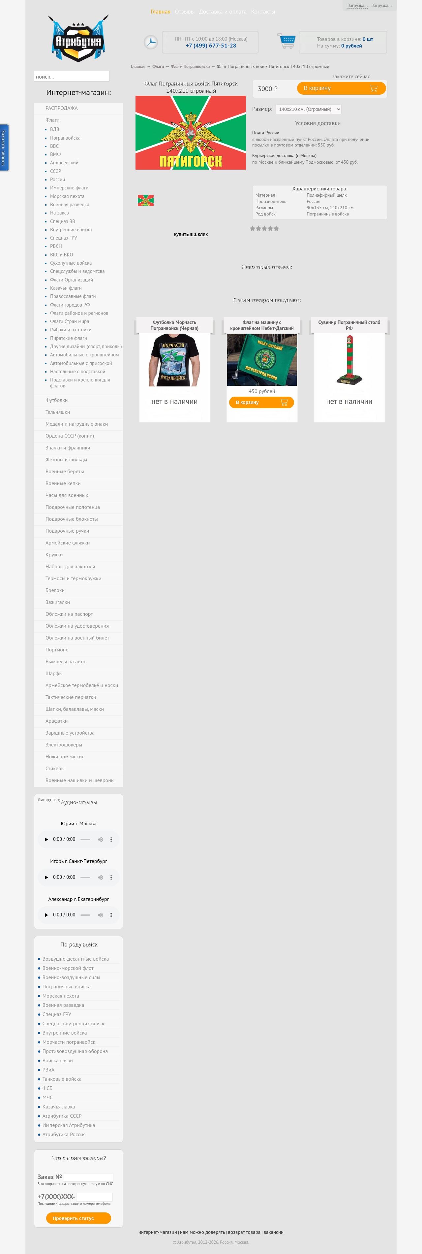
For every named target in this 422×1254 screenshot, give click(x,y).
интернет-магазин (157, 1232)
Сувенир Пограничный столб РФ (349, 325)
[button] (115, 76)
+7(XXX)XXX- (75, 1196)
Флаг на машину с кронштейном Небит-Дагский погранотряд (262, 328)
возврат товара (244, 1232)
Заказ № (75, 1176)
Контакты (263, 11)
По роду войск (78, 944)
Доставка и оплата (223, 11)
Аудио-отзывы (78, 802)
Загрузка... (357, 5)
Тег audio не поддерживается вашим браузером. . (79, 839)
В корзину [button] (317, 88)
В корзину (247, 402)
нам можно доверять (202, 1232)
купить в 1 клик (191, 234)
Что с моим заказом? (78, 1157)
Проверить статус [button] (73, 1218)
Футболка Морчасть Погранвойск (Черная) (175, 325)
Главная (160, 11)
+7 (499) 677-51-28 (211, 45)
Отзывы (185, 11)
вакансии (273, 1232)
